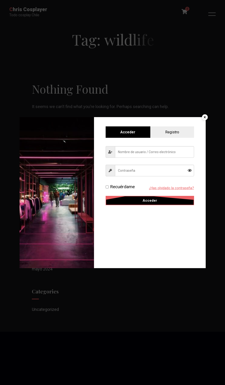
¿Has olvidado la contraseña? (171, 188)
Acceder (150, 200)
